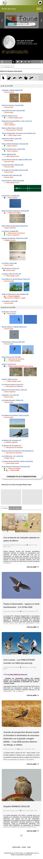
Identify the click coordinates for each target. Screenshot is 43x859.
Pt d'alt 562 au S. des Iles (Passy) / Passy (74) (16, 279)
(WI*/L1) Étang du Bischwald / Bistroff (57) (15, 226)
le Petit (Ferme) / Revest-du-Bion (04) (13, 342)
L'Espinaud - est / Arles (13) (10, 395)
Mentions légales (16, 847)
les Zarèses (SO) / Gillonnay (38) (12, 175)
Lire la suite (33, 567)
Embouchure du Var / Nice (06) (11, 357)
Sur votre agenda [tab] (15, 508)
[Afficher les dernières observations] (11, 71)
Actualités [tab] (5, 508)
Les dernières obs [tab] (7, 67)
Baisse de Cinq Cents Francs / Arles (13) (14, 390)
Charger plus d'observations (21, 477)
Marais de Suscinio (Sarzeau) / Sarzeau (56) (15, 211)
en (40, 8)
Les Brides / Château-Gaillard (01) (12, 90)
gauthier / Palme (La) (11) (9, 116)
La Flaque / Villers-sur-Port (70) (11, 274)
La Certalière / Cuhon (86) (10, 301)
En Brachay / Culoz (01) (9, 311)
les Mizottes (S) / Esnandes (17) (11, 440)
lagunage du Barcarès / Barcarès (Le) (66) (15, 238)
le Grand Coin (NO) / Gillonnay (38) (12, 165)
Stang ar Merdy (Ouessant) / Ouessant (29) (15, 144)
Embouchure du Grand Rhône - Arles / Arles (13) (17, 121)
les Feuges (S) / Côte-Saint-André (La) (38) (15, 170)
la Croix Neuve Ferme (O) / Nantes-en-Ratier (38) (17, 159)
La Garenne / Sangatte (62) (10, 231)
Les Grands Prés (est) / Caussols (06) (13, 110)
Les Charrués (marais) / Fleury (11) (12, 384)
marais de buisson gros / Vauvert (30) (13, 149)
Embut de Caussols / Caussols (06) (12, 105)
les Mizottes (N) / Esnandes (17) (11, 445)
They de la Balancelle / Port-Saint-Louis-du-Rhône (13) (18, 133)
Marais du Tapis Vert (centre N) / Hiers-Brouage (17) (18, 451)
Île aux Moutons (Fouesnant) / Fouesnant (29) (16, 466)
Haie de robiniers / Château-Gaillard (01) (14, 327)
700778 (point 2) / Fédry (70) (10, 268)
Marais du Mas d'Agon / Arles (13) (12, 128)
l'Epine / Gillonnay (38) (9, 154)
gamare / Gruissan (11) (9, 364)
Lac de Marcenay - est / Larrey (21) (12, 456)
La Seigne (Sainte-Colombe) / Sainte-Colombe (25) (17, 461)
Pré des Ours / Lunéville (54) (10, 195)
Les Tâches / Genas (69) (9, 263)
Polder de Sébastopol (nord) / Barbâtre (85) (15, 294)
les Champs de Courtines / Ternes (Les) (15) (15, 415)
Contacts (24, 847)
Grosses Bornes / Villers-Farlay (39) (13, 180)
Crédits (29, 847)
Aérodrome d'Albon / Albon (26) (11, 138)
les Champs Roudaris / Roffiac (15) (12, 400)
